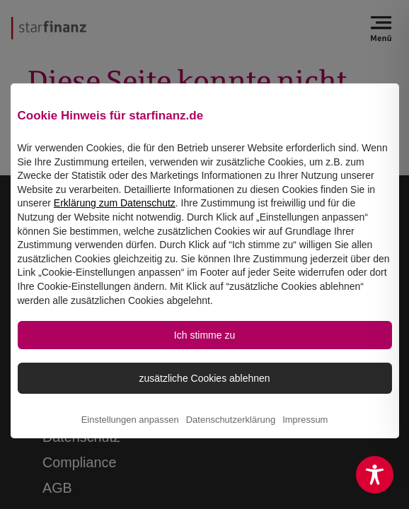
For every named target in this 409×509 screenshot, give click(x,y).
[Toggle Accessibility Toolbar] (375, 475)
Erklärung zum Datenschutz (114, 210)
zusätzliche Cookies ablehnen (204, 388)
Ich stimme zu (204, 343)
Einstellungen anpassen (130, 431)
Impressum (305, 431)
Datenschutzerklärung (230, 431)
